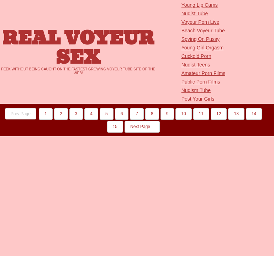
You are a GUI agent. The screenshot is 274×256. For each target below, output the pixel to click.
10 (183, 113)
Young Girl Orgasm (202, 47)
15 (115, 126)
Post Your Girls (198, 99)
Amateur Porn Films (203, 73)
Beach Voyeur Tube (203, 30)
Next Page (142, 126)
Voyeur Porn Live (200, 22)
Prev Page (21, 113)
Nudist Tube (194, 13)
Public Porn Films (200, 82)
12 (218, 113)
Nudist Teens (195, 65)
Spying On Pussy (200, 39)
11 (201, 113)
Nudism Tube (196, 90)
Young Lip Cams (199, 5)
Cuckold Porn (196, 56)
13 (236, 113)
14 (254, 113)
